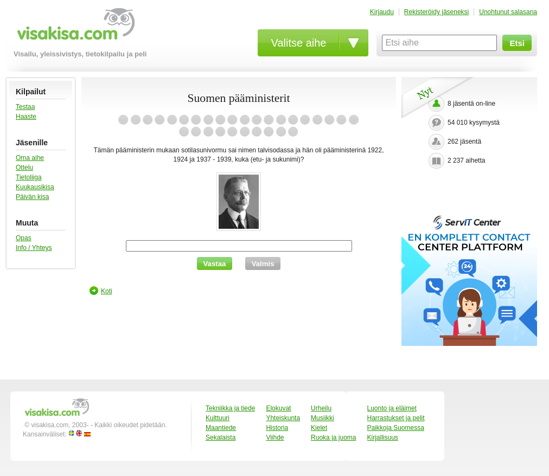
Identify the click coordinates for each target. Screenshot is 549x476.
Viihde (275, 437)
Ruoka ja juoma (333, 437)
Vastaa (214, 264)
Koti (106, 291)
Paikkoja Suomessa (395, 428)
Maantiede (221, 428)
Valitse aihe (299, 43)
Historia (277, 428)
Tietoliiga (29, 177)
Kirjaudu (382, 12)
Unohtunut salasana (508, 12)
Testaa (25, 107)
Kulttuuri (217, 418)
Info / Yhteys (34, 248)
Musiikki (322, 418)
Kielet (319, 428)
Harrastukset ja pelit (396, 418)
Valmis (263, 264)
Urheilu (321, 408)
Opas (23, 238)
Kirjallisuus (382, 437)
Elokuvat (278, 408)
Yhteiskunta (283, 418)
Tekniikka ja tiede (230, 408)
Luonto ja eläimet (392, 408)
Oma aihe (30, 158)
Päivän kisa (32, 197)
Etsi (517, 43)
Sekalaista (220, 437)
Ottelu (24, 167)
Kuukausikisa (35, 187)
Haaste (26, 116)
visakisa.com (74, 28)
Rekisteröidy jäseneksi (436, 12)
